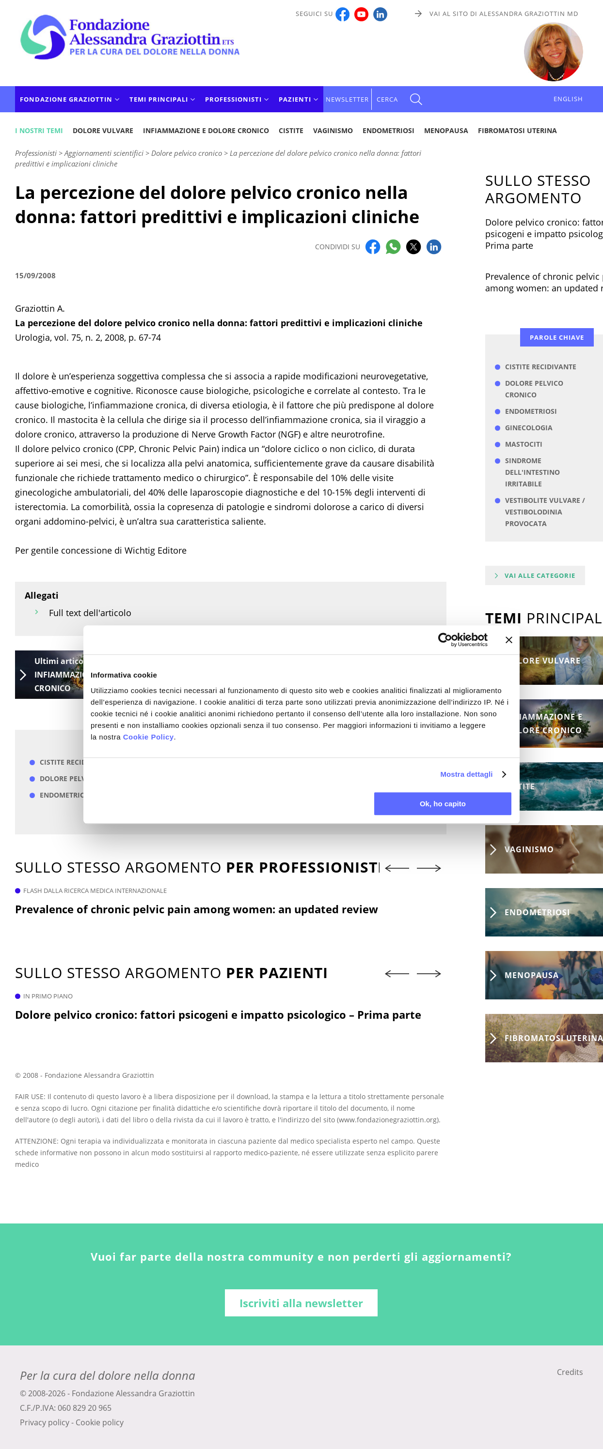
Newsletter (347, 99)
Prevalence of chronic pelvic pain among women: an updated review (196, 909)
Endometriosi (388, 130)
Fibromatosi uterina (517, 130)
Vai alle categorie (540, 575)
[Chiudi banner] (509, 639)
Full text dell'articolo (90, 613)
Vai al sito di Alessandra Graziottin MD (503, 13)
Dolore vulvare (103, 130)
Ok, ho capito (443, 804)
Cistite (291, 130)
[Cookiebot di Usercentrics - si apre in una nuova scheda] (445, 640)
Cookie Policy (148, 737)
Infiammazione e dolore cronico (206, 130)
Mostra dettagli (466, 774)
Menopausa (446, 130)
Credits (570, 1372)
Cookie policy (100, 1422)
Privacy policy (44, 1422)
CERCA (387, 99)
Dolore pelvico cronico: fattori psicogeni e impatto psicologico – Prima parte (218, 1014)
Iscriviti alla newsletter (301, 1303)
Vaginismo (333, 130)
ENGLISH (568, 98)
